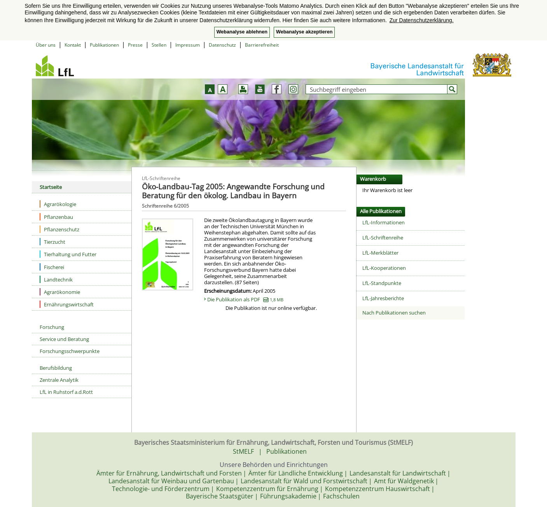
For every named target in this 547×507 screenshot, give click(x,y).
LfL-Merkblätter (380, 252)
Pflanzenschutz (59, 229)
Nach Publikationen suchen (394, 312)
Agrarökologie (58, 204)
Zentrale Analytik (59, 379)
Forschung (52, 326)
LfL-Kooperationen (384, 267)
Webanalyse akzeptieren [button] (304, 32)
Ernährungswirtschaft (67, 304)
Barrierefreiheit (262, 45)
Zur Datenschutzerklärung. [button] (422, 20)
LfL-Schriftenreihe (382, 237)
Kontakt (73, 45)
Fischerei (52, 267)
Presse (135, 45)
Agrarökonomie (60, 291)
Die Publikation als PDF (245, 299)
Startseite (51, 187)
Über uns (46, 45)
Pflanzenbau (56, 216)
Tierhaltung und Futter (68, 254)
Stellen (159, 45)
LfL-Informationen (383, 222)
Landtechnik (56, 279)
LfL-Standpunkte (381, 283)
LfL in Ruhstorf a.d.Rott (66, 391)
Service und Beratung (64, 339)
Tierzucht (52, 241)
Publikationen (104, 45)
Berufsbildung (56, 367)
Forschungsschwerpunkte (70, 351)
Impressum (187, 45)
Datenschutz (222, 45)
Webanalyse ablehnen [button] (242, 32)
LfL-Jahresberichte (383, 298)
